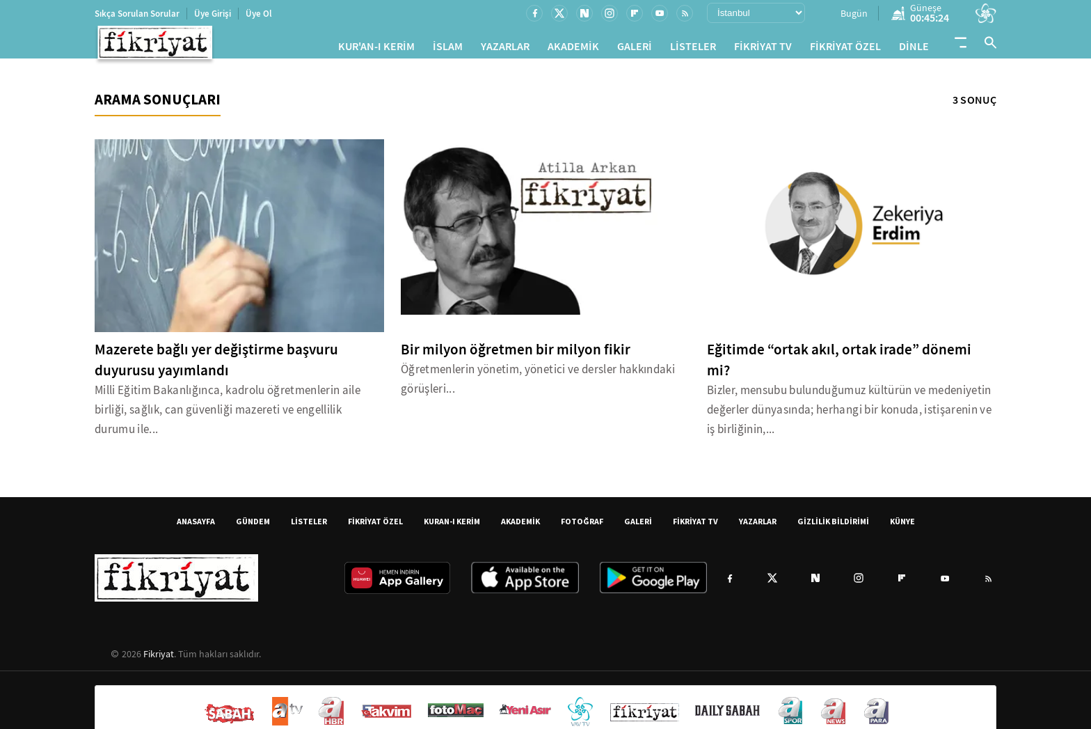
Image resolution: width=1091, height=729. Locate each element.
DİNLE (914, 49)
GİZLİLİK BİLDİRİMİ (833, 527)
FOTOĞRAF (582, 527)
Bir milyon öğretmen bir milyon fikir (515, 355)
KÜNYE (902, 527)
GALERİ (634, 49)
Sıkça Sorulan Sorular (137, 13)
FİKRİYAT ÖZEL (845, 49)
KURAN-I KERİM (452, 527)
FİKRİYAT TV (763, 49)
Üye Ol (259, 13)
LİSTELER (693, 49)
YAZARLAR (505, 49)
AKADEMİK (573, 49)
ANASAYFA (196, 527)
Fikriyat (158, 659)
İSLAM (448, 49)
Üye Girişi (212, 13)
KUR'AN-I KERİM (376, 49)
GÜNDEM (253, 527)
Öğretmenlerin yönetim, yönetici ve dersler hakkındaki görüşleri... (538, 385)
